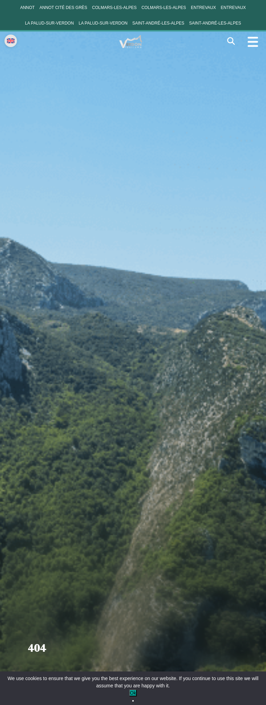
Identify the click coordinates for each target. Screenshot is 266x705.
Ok (133, 693)
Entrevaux (203, 7)
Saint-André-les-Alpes (158, 23)
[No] (133, 701)
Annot (27, 7)
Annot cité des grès (63, 7)
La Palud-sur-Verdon (49, 23)
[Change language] (11, 41)
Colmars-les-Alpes (114, 7)
